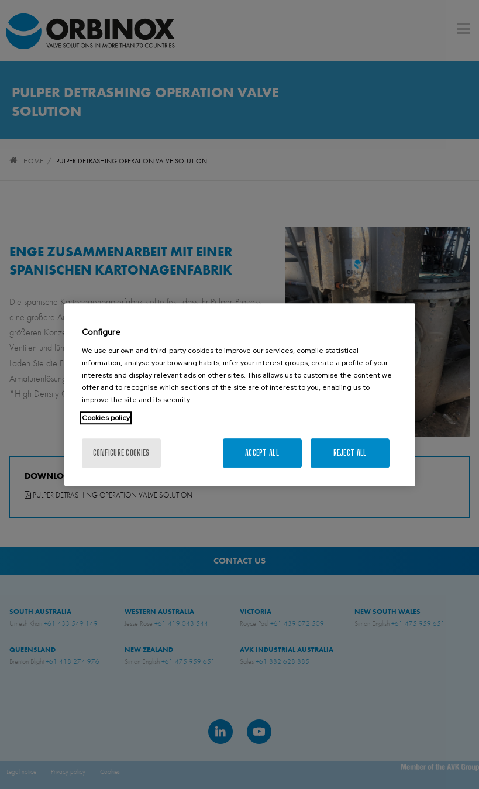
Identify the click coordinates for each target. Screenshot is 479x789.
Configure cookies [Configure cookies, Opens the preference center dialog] (121, 453)
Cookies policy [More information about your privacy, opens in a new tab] (106, 418)
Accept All (262, 453)
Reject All (350, 453)
